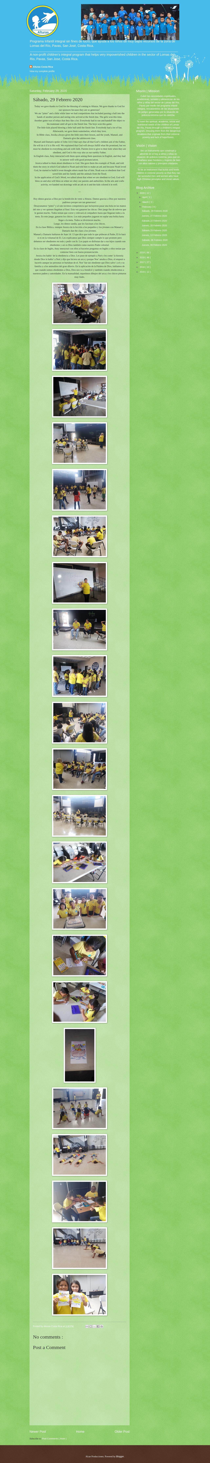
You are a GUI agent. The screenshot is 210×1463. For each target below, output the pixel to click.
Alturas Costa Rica (43, 67)
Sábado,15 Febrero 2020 (154, 230)
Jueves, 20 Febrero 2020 (154, 225)
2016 (142, 267)
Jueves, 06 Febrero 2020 (154, 245)
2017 (142, 262)
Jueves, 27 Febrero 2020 (154, 216)
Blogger (120, 1456)
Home (80, 1431)
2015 (142, 272)
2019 (142, 252)
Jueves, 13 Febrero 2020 (154, 235)
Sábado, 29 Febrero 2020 (155, 211)
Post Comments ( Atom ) (54, 1438)
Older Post (122, 1431)
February (147, 207)
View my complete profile (42, 71)
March (145, 202)
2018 (142, 257)
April (144, 197)
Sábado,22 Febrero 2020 (154, 221)
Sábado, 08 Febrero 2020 (155, 240)
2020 (142, 193)
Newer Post (38, 1431)
